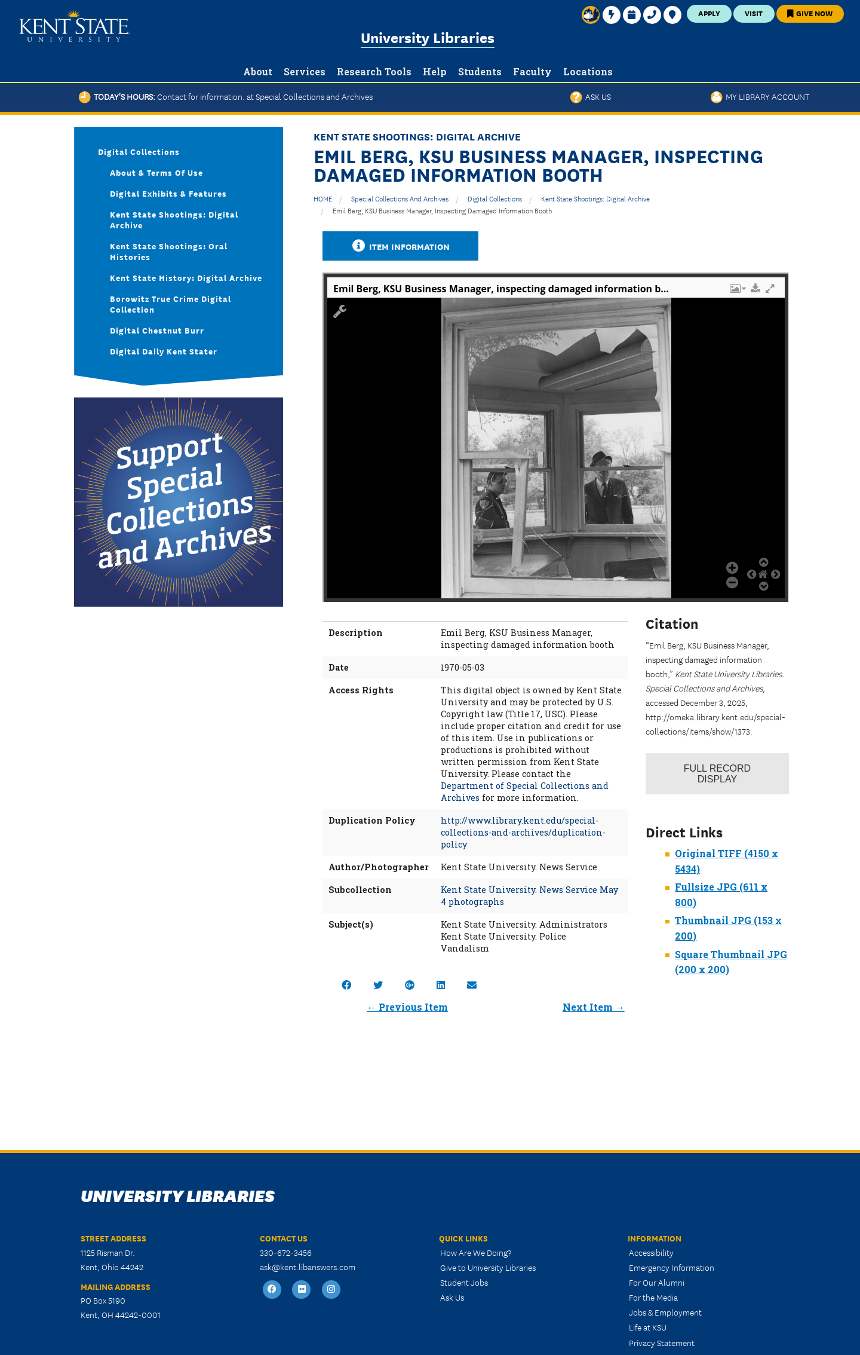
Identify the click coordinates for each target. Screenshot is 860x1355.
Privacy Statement (662, 1342)
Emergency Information (671, 1267)
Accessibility (651, 1252)
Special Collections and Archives (400, 198)
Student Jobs (464, 1282)
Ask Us (590, 96)
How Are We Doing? (475, 1252)
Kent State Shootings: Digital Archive (595, 198)
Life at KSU (647, 1326)
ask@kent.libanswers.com (307, 1266)
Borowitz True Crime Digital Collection (170, 303)
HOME (323, 198)
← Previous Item (407, 1007)
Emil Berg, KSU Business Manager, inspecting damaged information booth (442, 210)
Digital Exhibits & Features (168, 193)
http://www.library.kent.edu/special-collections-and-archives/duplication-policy (523, 832)
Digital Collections (495, 198)
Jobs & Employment (665, 1312)
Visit (754, 13)
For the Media (653, 1297)
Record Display (717, 773)
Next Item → (594, 1007)
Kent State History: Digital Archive (186, 277)
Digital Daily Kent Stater (163, 350)
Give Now (810, 13)
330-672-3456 (286, 1252)
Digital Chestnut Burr (157, 330)
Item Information (400, 246)
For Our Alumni (656, 1282)
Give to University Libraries (488, 1267)
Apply (709, 13)
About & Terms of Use (156, 172)
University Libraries (427, 36)
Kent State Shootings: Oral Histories (169, 251)
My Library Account (760, 96)
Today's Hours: (226, 96)
